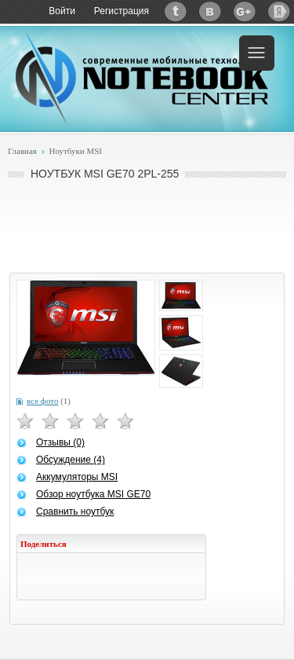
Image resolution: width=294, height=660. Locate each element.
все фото (42, 400)
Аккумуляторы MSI (77, 476)
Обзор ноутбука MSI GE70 (93, 494)
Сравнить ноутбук (75, 511)
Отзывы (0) (60, 442)
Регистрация (121, 11)
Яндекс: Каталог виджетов (279, 11)
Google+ (244, 11)
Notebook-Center (142, 77)
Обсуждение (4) (70, 459)
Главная (22, 151)
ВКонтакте (210, 11)
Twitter (175, 11)
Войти (62, 11)
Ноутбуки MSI (75, 151)
